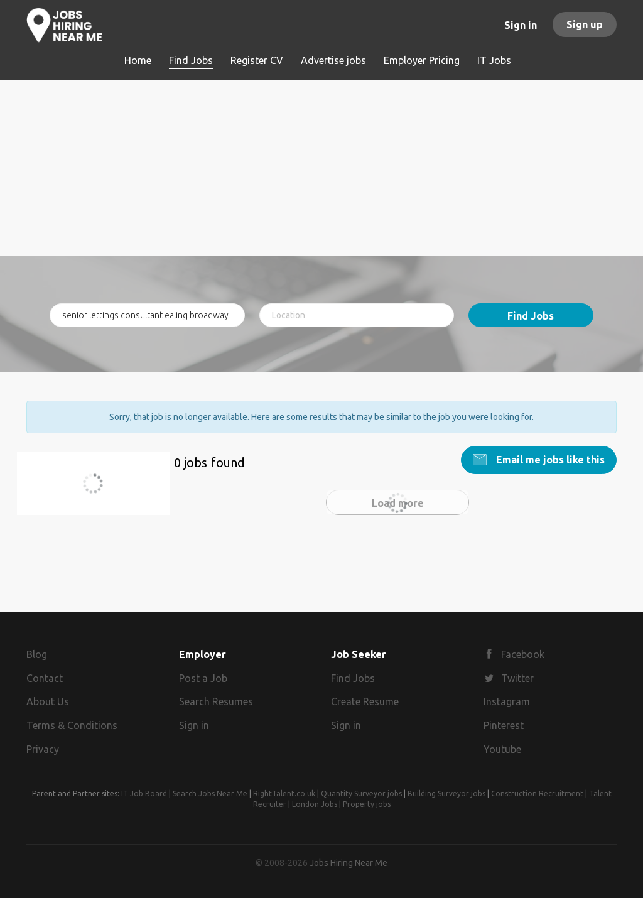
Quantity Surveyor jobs (361, 793)
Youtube (502, 749)
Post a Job (203, 678)
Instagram (507, 701)
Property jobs (367, 804)
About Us (47, 701)
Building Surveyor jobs (446, 793)
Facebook (522, 654)
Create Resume (365, 701)
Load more (398, 503)
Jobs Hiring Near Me (348, 863)
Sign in (520, 25)
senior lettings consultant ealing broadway (99, 491)
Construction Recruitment (537, 793)
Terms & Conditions (71, 725)
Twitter (517, 678)
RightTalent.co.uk (284, 793)
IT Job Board (144, 793)
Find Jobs (530, 316)
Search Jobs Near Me (210, 793)
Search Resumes (216, 701)
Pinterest (504, 725)
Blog (36, 654)
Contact (44, 678)
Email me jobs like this (549, 459)
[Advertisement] (321, 168)
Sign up (584, 24)
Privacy (42, 749)
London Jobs (314, 804)
